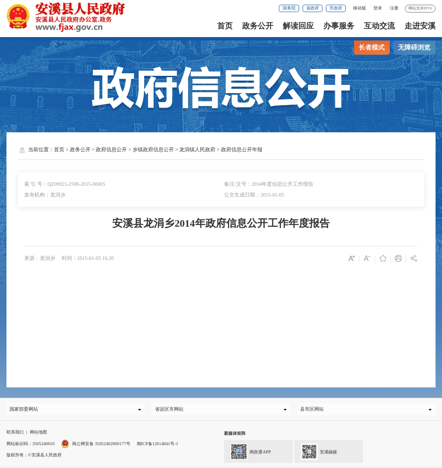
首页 (225, 26)
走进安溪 (420, 26)
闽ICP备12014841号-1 (157, 445)
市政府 (335, 8)
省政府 (312, 8)
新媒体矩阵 (235, 435)
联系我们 (15, 434)
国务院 (289, 8)
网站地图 (38, 434)
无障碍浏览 (414, 47)
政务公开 (257, 26)
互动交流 (379, 26)
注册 (394, 8)
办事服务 (338, 26)
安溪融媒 (315, 452)
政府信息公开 (111, 150)
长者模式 (372, 47)
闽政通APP (247, 452)
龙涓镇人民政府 (197, 150)
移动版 (359, 8)
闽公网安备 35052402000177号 (95, 445)
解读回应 (298, 26)
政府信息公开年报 (241, 150)
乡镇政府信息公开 (153, 150)
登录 (377, 8)
